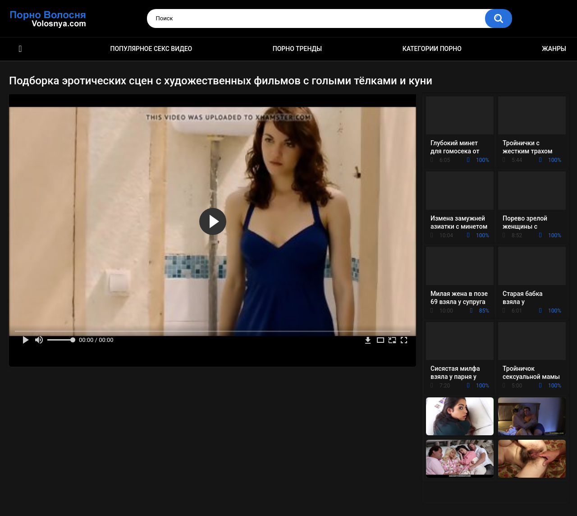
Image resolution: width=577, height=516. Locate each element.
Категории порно (432, 48)
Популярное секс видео (151, 48)
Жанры (554, 48)
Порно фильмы (20, 48)
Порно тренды (297, 48)
